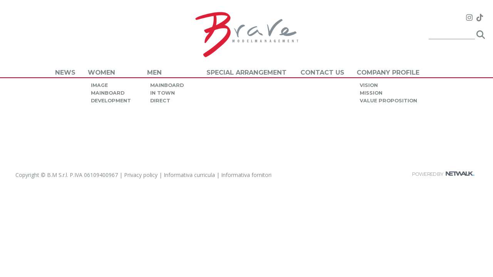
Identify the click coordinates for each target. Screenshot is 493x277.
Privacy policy (141, 175)
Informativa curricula (189, 175)
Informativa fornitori (246, 175)
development (111, 100)
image (99, 85)
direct (160, 100)
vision (369, 85)
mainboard (107, 93)
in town (162, 93)
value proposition (388, 100)
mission (371, 93)
